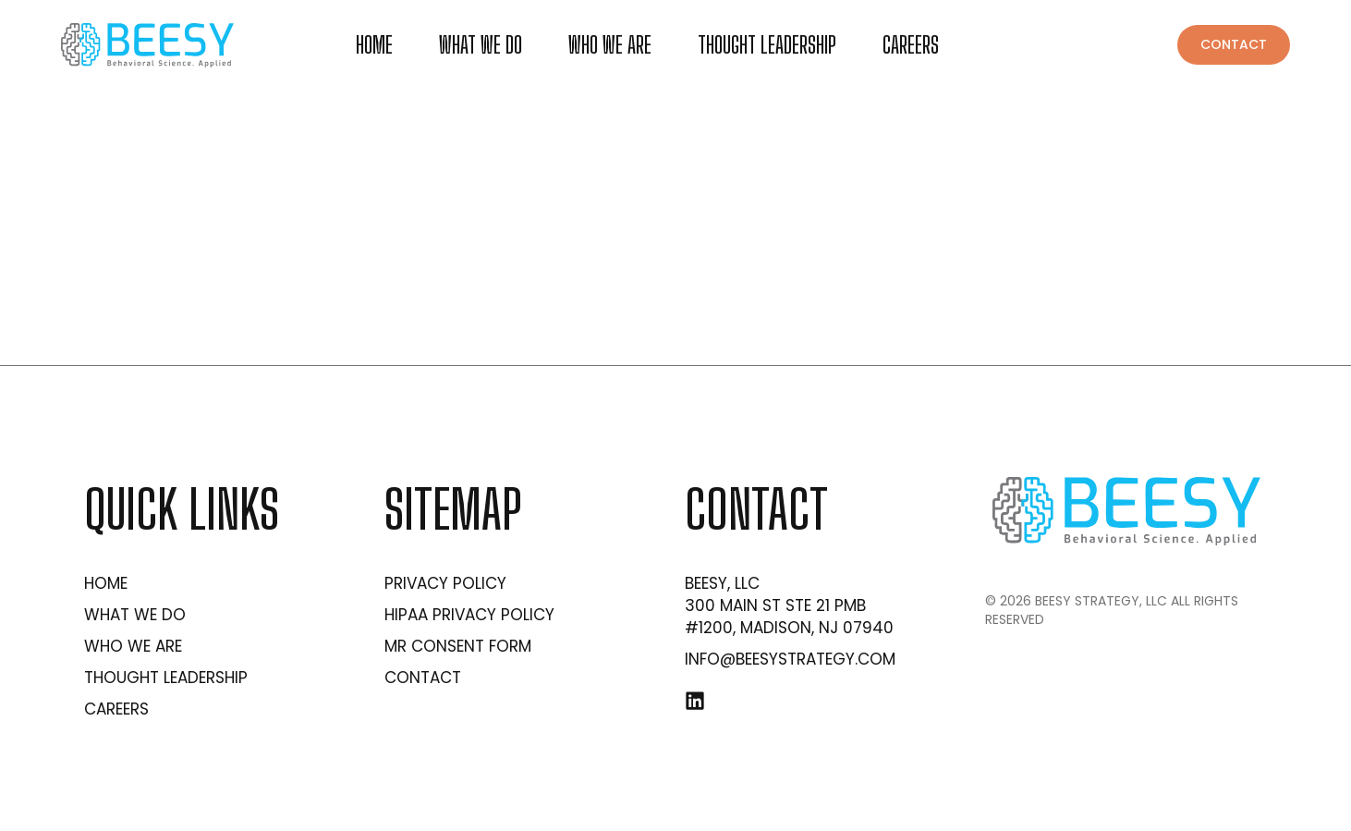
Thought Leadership (767, 44)
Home (374, 44)
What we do (480, 44)
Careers (910, 44)
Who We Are (609, 44)
